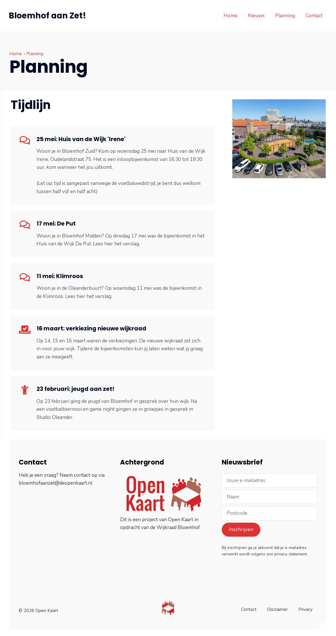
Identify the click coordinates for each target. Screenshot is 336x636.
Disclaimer (277, 606)
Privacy (305, 606)
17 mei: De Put (56, 223)
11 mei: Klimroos (60, 276)
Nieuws (255, 15)
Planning (285, 15)
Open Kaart (180, 519)
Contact (313, 15)
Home (230, 15)
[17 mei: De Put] (25, 224)
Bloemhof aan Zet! (48, 15)
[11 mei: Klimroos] (25, 277)
